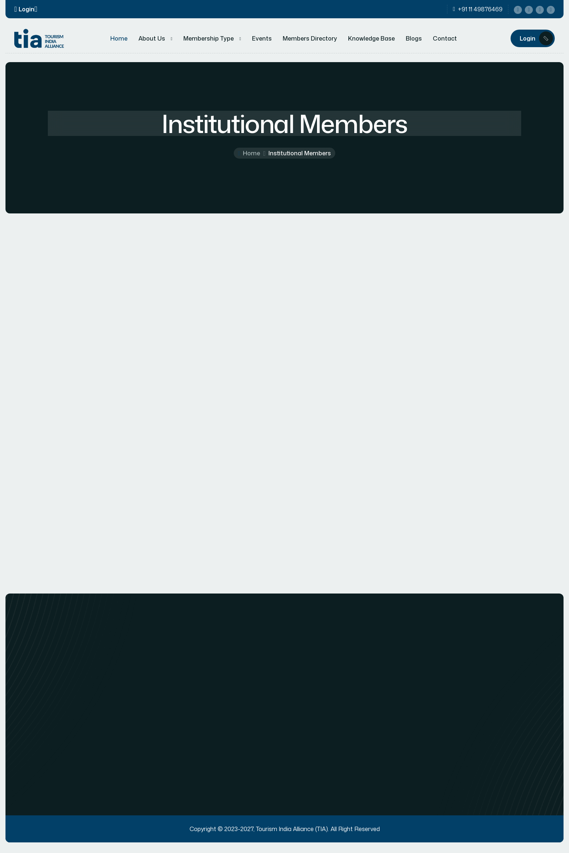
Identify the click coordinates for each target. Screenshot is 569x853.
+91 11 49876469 (480, 9)
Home (118, 39)
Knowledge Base (371, 39)
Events (262, 39)
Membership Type (208, 39)
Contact (445, 39)
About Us (151, 39)
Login (26, 9)
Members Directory (310, 39)
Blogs (414, 39)
